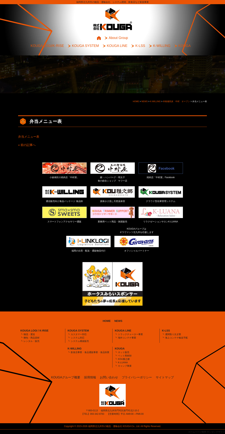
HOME (107, 320)
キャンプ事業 (125, 366)
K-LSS (140, 46)
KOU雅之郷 (124, 359)
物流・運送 (29, 334)
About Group (118, 38)
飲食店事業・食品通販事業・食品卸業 (90, 352)
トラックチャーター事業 (130, 334)
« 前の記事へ (27, 145)
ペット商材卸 (125, 355)
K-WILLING (161, 46)
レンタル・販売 (31, 341)
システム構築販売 (80, 341)
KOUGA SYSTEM (85, 46)
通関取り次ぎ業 (173, 334)
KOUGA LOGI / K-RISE (34, 330)
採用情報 (90, 377)
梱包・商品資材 (31, 337)
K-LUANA (123, 362)
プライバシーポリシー (137, 377)
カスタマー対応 (79, 334)
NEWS (118, 320)
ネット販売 (123, 352)
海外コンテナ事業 (127, 337)
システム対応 (77, 337)
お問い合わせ (109, 377)
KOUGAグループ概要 (65, 377)
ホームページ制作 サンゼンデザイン (206, 432)
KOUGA (184, 46)
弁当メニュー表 (28, 136)
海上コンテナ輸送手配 (176, 337)
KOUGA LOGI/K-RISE (47, 46)
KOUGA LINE (117, 46)
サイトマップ (165, 377)
